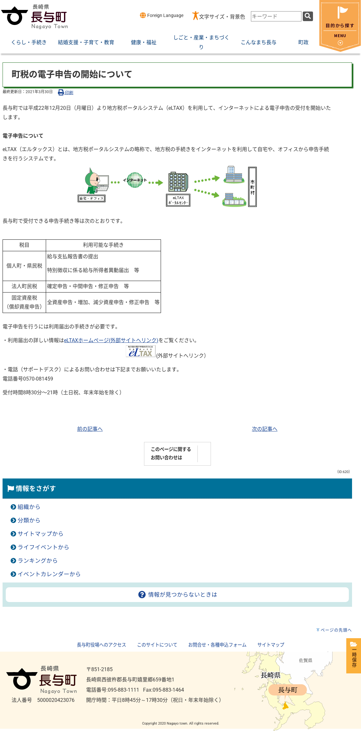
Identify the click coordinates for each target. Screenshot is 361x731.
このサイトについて (157, 645)
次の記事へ (264, 429)
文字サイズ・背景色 (222, 17)
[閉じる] (340, 50)
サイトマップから (41, 534)
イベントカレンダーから (49, 574)
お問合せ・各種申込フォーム (217, 645)
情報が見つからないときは (177, 594)
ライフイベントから (43, 547)
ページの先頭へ (336, 630)
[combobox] (276, 16)
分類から (29, 520)
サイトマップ (270, 645)
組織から (29, 507)
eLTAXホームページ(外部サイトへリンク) (111, 340)
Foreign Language (161, 15)
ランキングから (38, 561)
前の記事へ (90, 429)
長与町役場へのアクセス (101, 645)
